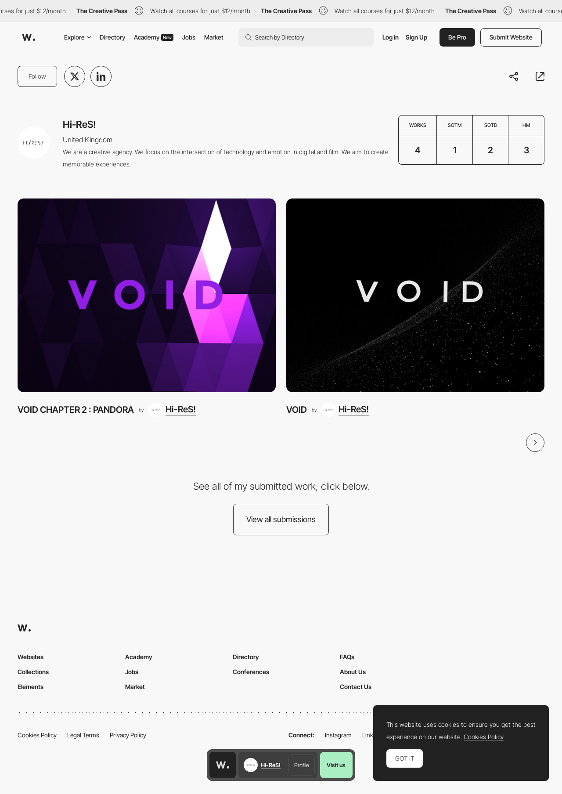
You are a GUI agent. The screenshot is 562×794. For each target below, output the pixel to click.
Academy (153, 37)
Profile (301, 765)
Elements (30, 686)
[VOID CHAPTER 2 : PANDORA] (147, 295)
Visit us (336, 765)
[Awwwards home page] (222, 765)
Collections (33, 671)
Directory (112, 37)
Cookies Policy (37, 735)
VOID (296, 409)
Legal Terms (83, 735)
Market (213, 37)
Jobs (188, 37)
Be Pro (457, 37)
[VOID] (415, 295)
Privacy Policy (128, 735)
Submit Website (511, 37)
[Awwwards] (28, 37)
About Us (353, 671)
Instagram (338, 735)
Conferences (251, 671)
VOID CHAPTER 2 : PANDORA (76, 409)
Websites (30, 656)
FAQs (347, 656)
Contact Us (355, 686)
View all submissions (281, 519)
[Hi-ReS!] (172, 410)
